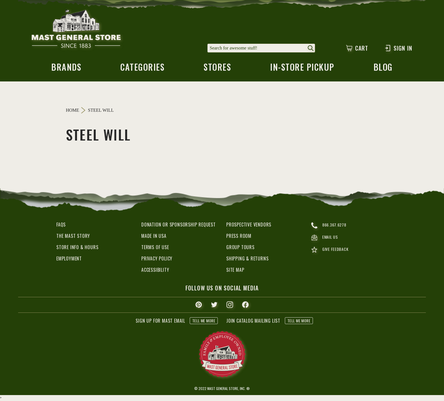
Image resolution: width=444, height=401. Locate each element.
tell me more (203, 321)
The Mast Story (73, 236)
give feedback (331, 252)
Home (72, 111)
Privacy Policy (156, 259)
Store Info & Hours (77, 248)
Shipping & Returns (247, 259)
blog (383, 69)
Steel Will (101, 111)
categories (142, 69)
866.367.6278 (330, 226)
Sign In (398, 48)
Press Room (238, 236)
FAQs (61, 225)
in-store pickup (302, 69)
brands (66, 69)
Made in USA (153, 236)
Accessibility (155, 270)
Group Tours (240, 248)
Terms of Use (155, 248)
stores (217, 69)
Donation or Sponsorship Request (178, 225)
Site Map (235, 270)
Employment (69, 259)
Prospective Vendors (248, 225)
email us (325, 239)
